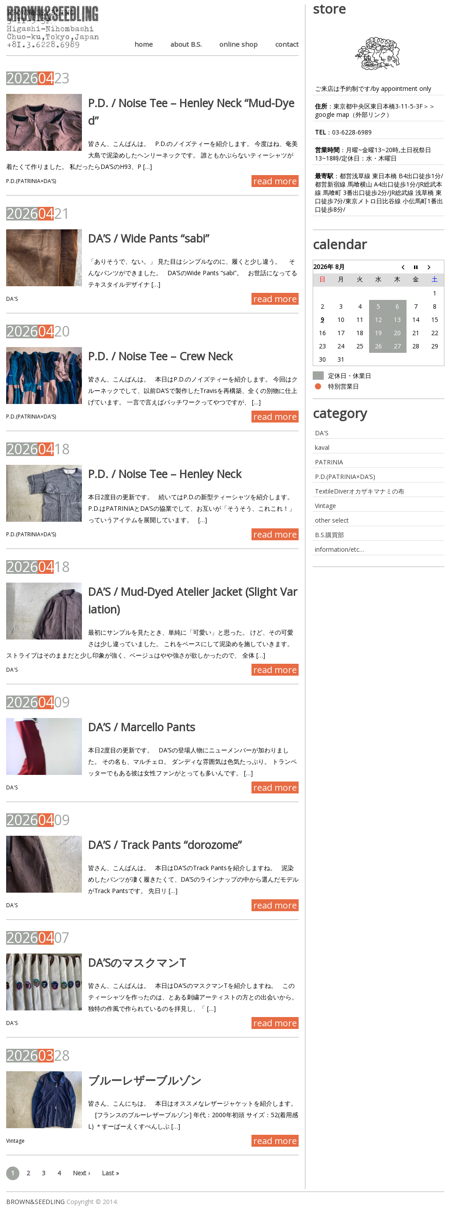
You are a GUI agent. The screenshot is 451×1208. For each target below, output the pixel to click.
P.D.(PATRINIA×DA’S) (31, 181)
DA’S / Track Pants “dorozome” (161, 844)
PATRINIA (329, 462)
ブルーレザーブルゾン (141, 1080)
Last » (110, 1173)
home (143, 44)
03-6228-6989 (352, 132)
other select (332, 520)
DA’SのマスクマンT (133, 962)
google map (332, 114)
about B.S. (186, 44)
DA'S (12, 299)
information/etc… (339, 549)
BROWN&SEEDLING (35, 1201)
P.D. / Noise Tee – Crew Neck (156, 355)
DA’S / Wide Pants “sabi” (144, 238)
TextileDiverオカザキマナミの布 (359, 491)
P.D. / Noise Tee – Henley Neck (160, 473)
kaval (322, 447)
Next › (81, 1173)
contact (287, 44)
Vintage (15, 1140)
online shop (238, 44)
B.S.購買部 (329, 535)
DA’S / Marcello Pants (137, 726)
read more (275, 181)
